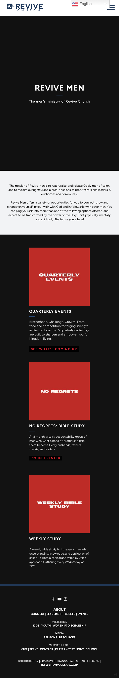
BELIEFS (70, 614)
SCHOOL (92, 649)
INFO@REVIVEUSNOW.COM (59, 665)
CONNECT (37, 614)
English (82, 4)
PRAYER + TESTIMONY (69, 649)
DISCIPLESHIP (77, 625)
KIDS (36, 625)
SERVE (33, 649)
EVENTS (83, 614)
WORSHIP (59, 625)
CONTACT (46, 649)
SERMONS (50, 637)
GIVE (24, 649)
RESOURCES (67, 637)
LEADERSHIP (54, 614)
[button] (54, 349)
